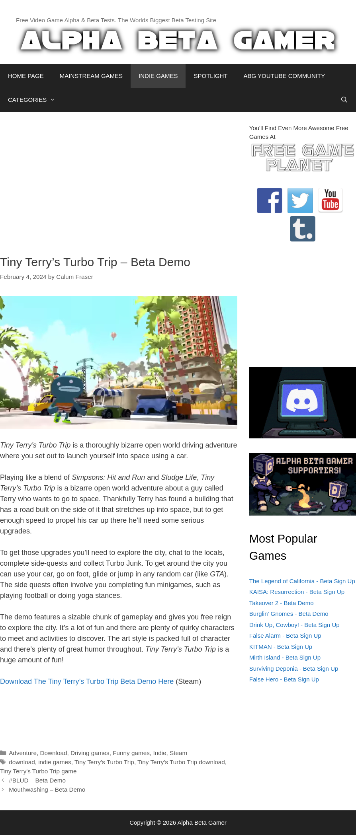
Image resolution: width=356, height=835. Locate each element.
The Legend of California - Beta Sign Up (302, 581)
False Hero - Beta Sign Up (284, 679)
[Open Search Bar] (344, 100)
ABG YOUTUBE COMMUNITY (284, 75)
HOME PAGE (26, 75)
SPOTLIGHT (210, 75)
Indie (159, 752)
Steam (178, 752)
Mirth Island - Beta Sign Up (285, 657)
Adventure (23, 752)
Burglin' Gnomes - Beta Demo (289, 613)
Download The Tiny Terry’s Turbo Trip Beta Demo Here (87, 681)
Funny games (131, 752)
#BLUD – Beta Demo (37, 780)
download (22, 762)
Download (53, 752)
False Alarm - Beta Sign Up (285, 635)
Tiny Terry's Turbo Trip (104, 762)
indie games (54, 762)
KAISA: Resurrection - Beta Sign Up (296, 591)
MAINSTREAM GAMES (91, 75)
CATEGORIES (35, 100)
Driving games (90, 752)
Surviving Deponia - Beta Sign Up (293, 668)
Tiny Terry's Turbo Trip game (38, 771)
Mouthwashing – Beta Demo (47, 789)
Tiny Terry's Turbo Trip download (181, 762)
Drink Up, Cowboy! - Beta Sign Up (294, 624)
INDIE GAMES (158, 75)
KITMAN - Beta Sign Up (280, 646)
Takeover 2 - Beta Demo (281, 602)
